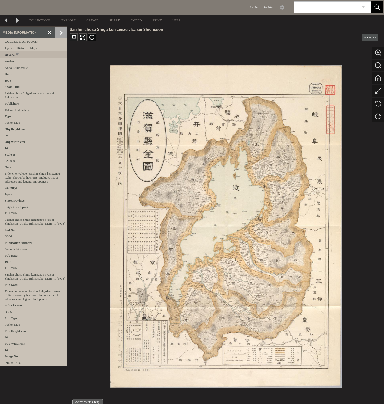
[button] (377, 7)
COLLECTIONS (40, 20)
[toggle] (17, 55)
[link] (363, 7)
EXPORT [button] (370, 37)
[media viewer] (225, 225)
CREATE (92, 20)
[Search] (327, 7)
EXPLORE (68, 20)
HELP (176, 20)
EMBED (136, 20)
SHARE (114, 20)
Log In (254, 7)
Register (268, 7)
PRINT (157, 20)
